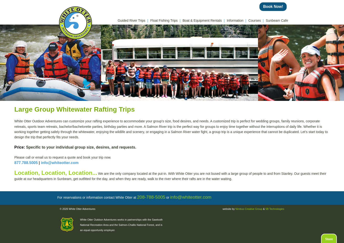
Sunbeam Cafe (277, 20)
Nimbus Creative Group (249, 208)
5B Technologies (274, 208)
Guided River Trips (133, 20)
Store (329, 239)
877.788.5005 (26, 163)
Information (236, 20)
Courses (256, 20)
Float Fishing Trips (165, 20)
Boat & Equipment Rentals (204, 20)
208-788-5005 (151, 197)
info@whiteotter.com (60, 163)
